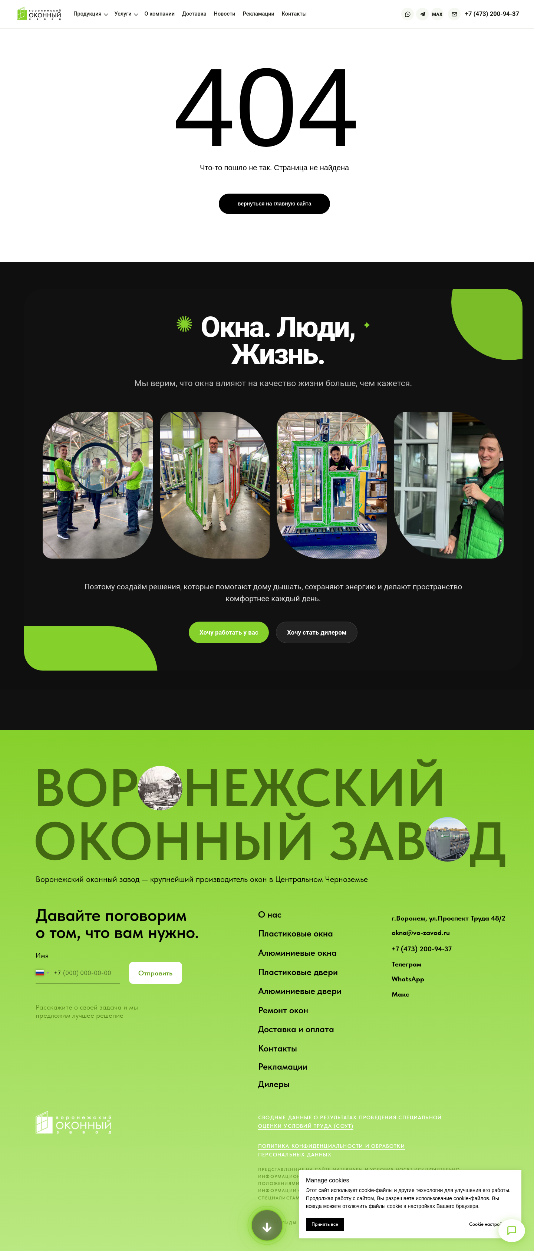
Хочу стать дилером (316, 632)
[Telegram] (422, 14)
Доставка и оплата (296, 1029)
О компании (160, 14)
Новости (224, 14)
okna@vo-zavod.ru (421, 932)
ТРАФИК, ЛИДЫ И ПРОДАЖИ (294, 1222)
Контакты (277, 1048)
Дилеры (274, 1084)
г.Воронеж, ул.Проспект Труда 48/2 (448, 918)
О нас (269, 914)
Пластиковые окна (295, 933)
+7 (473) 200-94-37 (422, 949)
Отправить (155, 973)
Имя (42, 955)
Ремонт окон (283, 1010)
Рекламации (282, 1066)
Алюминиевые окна (297, 952)
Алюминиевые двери (300, 990)
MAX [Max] (437, 14)
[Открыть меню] (511, 1230)
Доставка (194, 14)
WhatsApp (408, 979)
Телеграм (406, 964)
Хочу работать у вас (229, 632)
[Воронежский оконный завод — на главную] (40, 14)
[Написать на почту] (454, 14)
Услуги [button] (126, 14)
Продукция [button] (90, 14)
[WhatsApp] (407, 14)
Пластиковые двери (298, 972)
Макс (400, 994)
